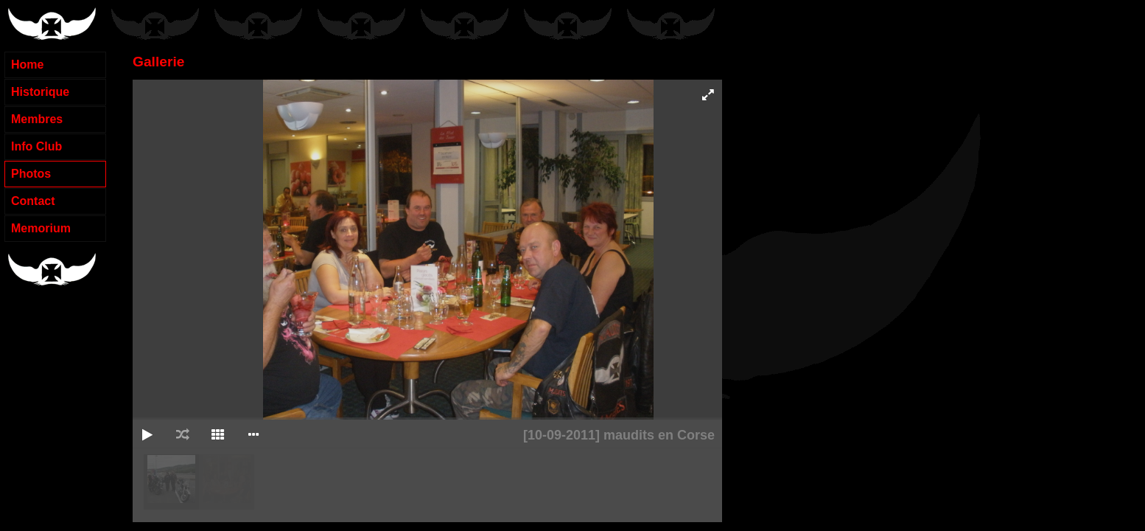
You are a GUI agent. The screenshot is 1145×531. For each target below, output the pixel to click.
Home (27, 64)
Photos (31, 173)
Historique (40, 92)
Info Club (36, 146)
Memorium (41, 228)
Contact (33, 201)
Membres (37, 119)
